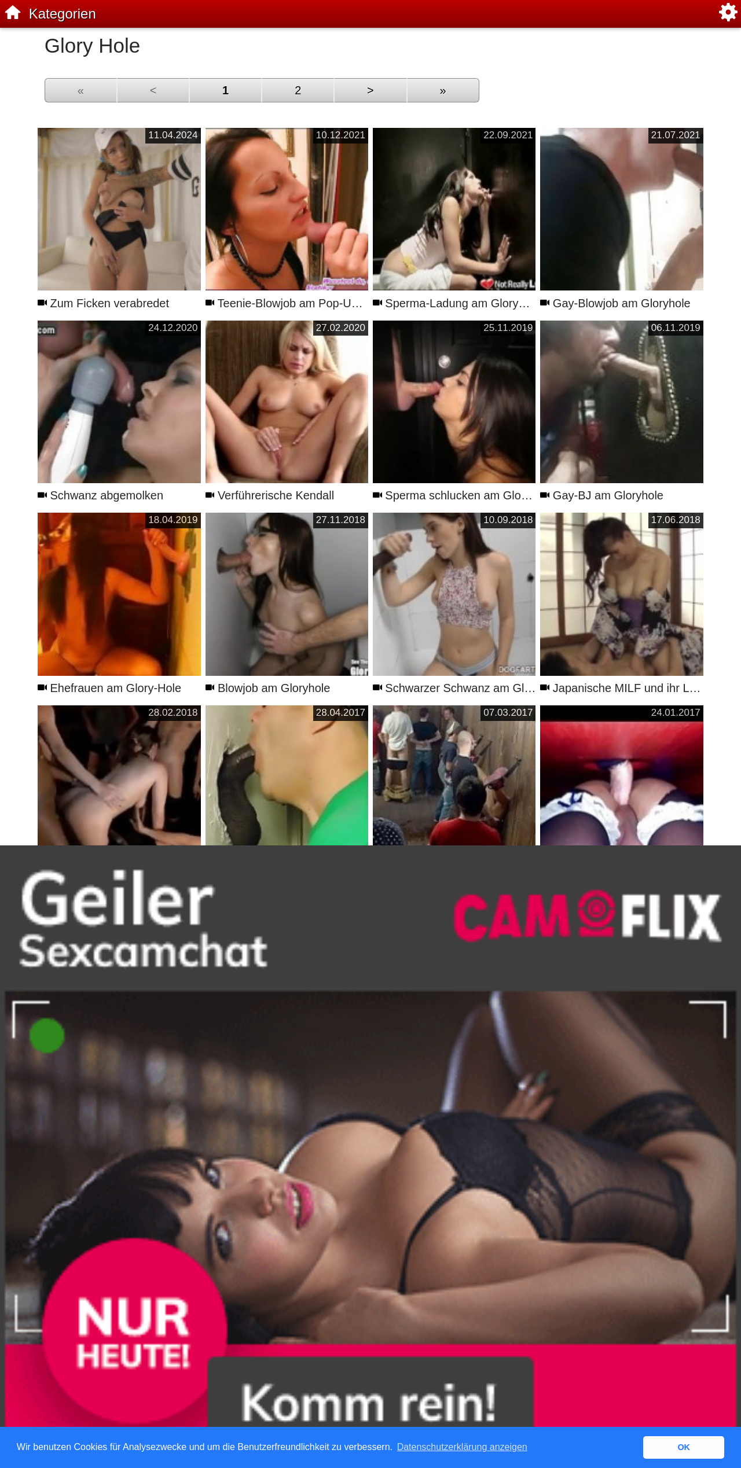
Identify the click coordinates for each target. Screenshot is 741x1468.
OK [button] (683, 1447)
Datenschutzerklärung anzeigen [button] (462, 1447)
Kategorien (62, 13)
